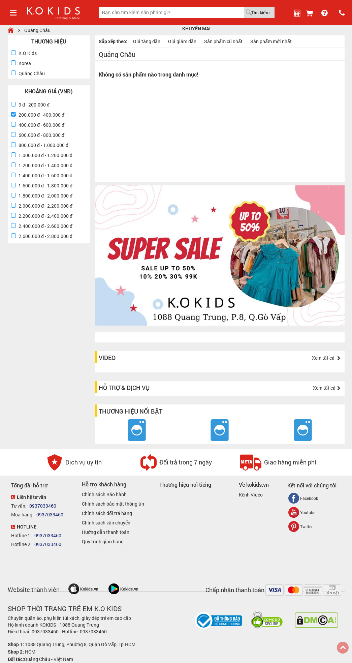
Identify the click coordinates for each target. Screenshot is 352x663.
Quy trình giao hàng (103, 541)
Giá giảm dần (182, 41)
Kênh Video (251, 494)
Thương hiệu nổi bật (130, 411)
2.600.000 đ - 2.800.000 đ (45, 236)
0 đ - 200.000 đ (34, 104)
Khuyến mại (196, 28)
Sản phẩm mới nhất (271, 41)
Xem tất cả (326, 358)
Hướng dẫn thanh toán (105, 532)
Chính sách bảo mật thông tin (113, 504)
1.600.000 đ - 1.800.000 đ (45, 185)
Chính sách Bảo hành (104, 494)
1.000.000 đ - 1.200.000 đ (45, 155)
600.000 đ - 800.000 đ (41, 135)
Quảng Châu (37, 30)
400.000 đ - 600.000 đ (41, 125)
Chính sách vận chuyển (106, 522)
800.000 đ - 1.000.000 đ (43, 145)
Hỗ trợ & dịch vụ (124, 388)
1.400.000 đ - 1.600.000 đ (45, 175)
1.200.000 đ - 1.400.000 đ (45, 165)
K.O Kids (28, 53)
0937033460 (42, 506)
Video (107, 358)
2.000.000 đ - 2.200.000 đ (45, 206)
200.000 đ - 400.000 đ (41, 115)
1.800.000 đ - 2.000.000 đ (45, 195)
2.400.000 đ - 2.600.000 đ (45, 226)
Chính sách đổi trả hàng (107, 513)
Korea (25, 63)
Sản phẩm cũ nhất (223, 41)
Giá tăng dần (146, 41)
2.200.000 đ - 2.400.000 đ (45, 216)
